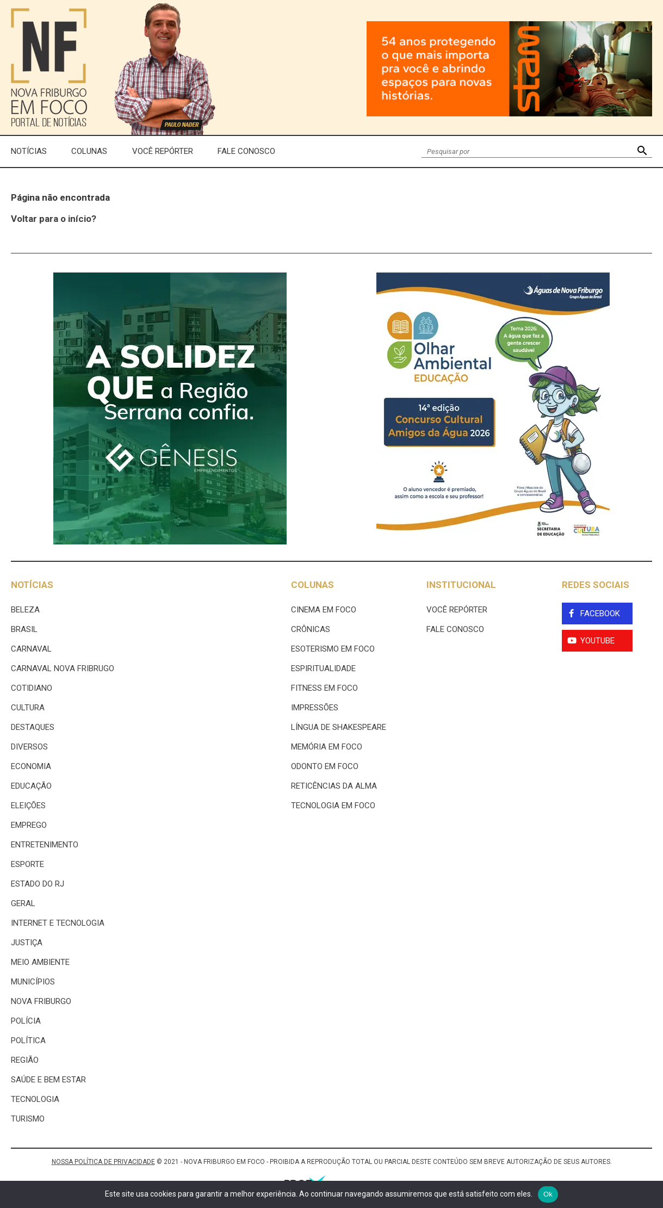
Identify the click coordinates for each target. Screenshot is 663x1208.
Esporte (27, 864)
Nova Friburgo (41, 1001)
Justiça (26, 942)
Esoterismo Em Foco (333, 649)
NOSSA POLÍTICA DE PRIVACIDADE (103, 1162)
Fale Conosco (246, 151)
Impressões (314, 708)
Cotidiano (31, 688)
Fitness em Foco (324, 688)
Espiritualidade (323, 668)
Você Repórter (162, 151)
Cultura (28, 708)
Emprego (29, 825)
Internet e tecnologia (57, 923)
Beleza (25, 610)
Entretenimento (44, 845)
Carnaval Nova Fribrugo (62, 668)
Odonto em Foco (324, 766)
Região (25, 1060)
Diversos (29, 747)
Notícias (29, 151)
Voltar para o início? (53, 218)
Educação (31, 786)
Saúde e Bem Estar (48, 1080)
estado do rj (37, 884)
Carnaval (31, 649)
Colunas (89, 151)
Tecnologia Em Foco (333, 805)
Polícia (26, 1021)
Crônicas (310, 629)
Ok (548, 1194)
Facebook (600, 613)
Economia (31, 766)
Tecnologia (35, 1099)
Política (28, 1040)
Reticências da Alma (334, 786)
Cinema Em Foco (323, 610)
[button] (642, 151)
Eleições (28, 805)
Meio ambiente (40, 962)
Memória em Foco (326, 747)
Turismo (28, 1119)
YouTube (597, 641)
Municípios (33, 982)
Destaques (32, 727)
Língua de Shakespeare (338, 727)
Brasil (24, 629)
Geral (23, 903)
